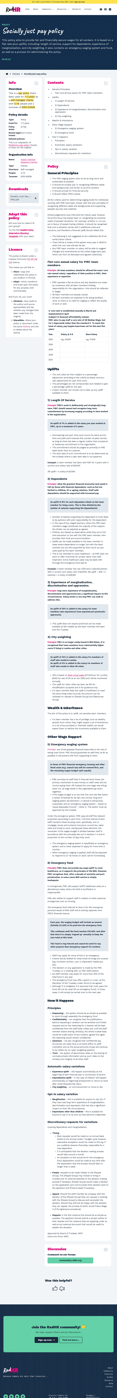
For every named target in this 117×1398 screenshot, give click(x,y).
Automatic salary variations (67, 142)
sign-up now (79, 2)
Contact (88, 9)
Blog (111, 1380)
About (35, 9)
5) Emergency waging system (68, 127)
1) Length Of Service (64, 100)
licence (26, 325)
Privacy (89, 1392)
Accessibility (92, 1394)
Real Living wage (75, 672)
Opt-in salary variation (65, 146)
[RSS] (23, 1393)
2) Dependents (62, 104)
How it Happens (59, 135)
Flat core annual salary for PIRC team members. (77, 93)
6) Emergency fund (64, 131)
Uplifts (55, 97)
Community (48, 9)
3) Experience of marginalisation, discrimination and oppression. (79, 109)
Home (27, 9)
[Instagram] (110, 9)
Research (76, 9)
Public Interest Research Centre (28, 160)
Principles (59, 138)
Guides (110, 1374)
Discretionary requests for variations (72, 150)
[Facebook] (105, 9)
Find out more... (69, 1336)
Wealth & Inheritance (62, 119)
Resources (63, 9)
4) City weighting (63, 115)
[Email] (101, 9)
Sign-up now (48, 1336)
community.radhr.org (70, 1257)
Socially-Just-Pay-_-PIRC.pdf (20, 197)
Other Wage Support (61, 123)
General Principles (60, 89)
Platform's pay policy (18, 145)
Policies (15, 74)
